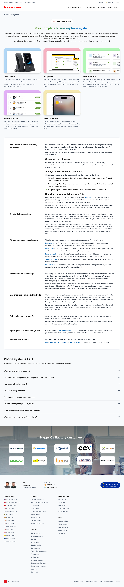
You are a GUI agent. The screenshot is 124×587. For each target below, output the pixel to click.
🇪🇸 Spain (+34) (8, 517)
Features (34, 530)
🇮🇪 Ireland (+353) (9, 520)
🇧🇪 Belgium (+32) (9, 514)
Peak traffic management (38, 551)
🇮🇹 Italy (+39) (8, 529)
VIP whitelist (34, 542)
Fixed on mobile (50, 254)
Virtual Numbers (63, 524)
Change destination (37, 536)
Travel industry (35, 517)
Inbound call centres (37, 499)
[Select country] (109, 2)
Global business (36, 520)
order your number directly (71, 342)
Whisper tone (35, 557)
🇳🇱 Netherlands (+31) (10, 511)
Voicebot (34, 569)
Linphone (87, 197)
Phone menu (35, 554)
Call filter (33, 539)
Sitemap (118, 581)
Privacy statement (78, 581)
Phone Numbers (9, 496)
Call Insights (34, 572)
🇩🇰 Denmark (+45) (10, 541)
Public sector (35, 508)
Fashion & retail (35, 514)
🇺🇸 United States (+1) (10, 499)
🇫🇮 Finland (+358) (9, 538)
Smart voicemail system (38, 563)
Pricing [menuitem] (110, 7)
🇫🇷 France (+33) (9, 508)
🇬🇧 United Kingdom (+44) (12, 502)
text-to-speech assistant (68, 330)
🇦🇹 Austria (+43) (9, 523)
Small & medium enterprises (39, 502)
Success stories (63, 527)
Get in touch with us (52, 342)
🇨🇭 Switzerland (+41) (10, 526)
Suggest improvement (91, 581)
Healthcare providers (37, 523)
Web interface (50, 265)
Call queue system (36, 548)
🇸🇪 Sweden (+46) (9, 535)
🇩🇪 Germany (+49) (10, 505)
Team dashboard (51, 259)
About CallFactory (63, 530)
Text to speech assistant (38, 566)
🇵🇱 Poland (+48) (9, 532)
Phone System (13, 15)
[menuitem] (76, 7)
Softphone (49, 248)
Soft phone (61, 502)
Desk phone (49, 243)
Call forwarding (35, 533)
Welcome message (37, 560)
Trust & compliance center (106, 581)
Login (117, 2)
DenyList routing (36, 545)
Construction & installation (39, 511)
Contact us (61, 533)
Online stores (35, 505)
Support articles (63, 521)
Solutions (34, 496)
